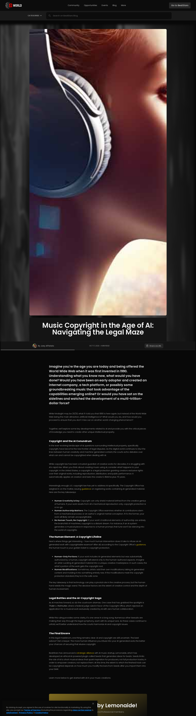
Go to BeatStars (179, 5)
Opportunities (90, 5)
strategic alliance (85, 653)
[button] (73, 5)
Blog (115, 5)
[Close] (93, 713)
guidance (86, 489)
